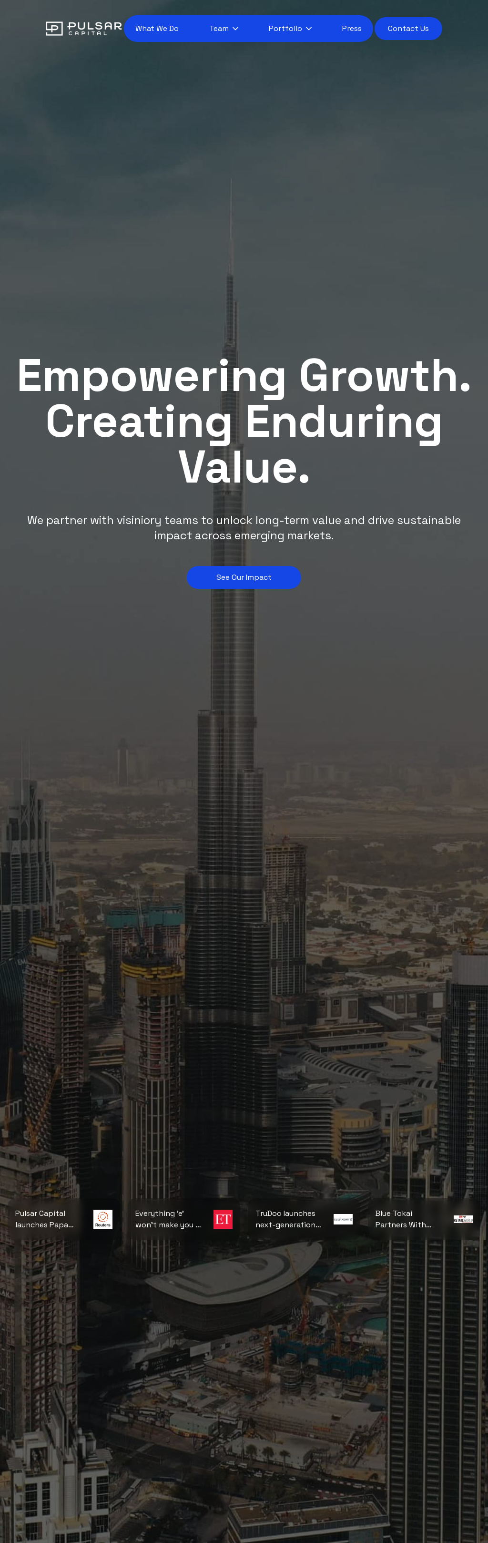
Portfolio (285, 28)
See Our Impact (244, 577)
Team (219, 28)
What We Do (157, 28)
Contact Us (408, 28)
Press (352, 28)
